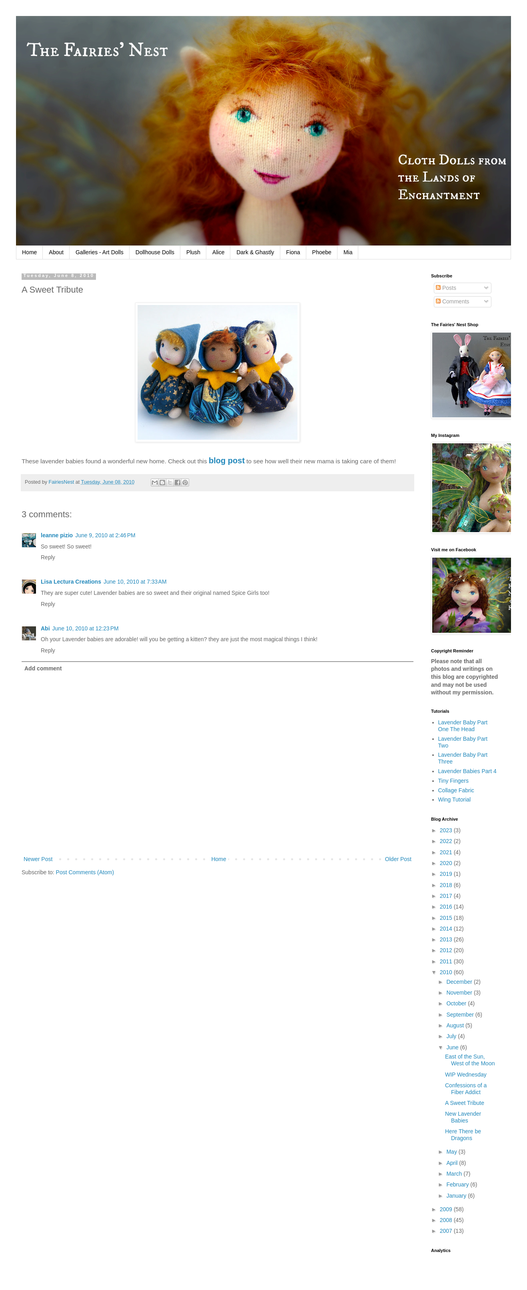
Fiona (293, 252)
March (454, 1173)
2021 (447, 852)
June (453, 1047)
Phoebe (321, 252)
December (459, 982)
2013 (447, 939)
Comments (452, 301)
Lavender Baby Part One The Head (463, 725)
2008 (447, 1220)
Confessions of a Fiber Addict (466, 1088)
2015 (447, 918)
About (56, 252)
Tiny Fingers (453, 781)
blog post (227, 460)
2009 (447, 1209)
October (457, 1003)
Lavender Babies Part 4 (467, 771)
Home (29, 252)
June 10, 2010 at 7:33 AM (135, 581)
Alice (218, 252)
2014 (447, 928)
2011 (447, 961)
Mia (348, 252)
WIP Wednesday (466, 1074)
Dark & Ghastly (255, 252)
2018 (447, 885)
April (452, 1163)
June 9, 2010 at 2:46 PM (105, 535)
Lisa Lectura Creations (71, 581)
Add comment (43, 668)
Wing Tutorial (454, 799)
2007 (447, 1231)
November (459, 992)
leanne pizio (57, 535)
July (452, 1036)
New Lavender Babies (463, 1117)
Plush (193, 252)
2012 (447, 950)
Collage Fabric (456, 790)
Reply (48, 557)
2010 (447, 972)
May (452, 1151)
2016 (447, 906)
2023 (447, 830)
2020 (447, 863)
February (458, 1184)
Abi (45, 628)
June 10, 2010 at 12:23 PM (85, 628)
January (457, 1195)
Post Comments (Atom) (85, 872)
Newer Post (38, 859)
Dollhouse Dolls (155, 252)
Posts (446, 288)
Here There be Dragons (463, 1134)
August (455, 1025)
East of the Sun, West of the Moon (470, 1060)
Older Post (398, 859)
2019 (447, 874)
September (460, 1014)
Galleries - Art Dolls (100, 252)
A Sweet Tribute (464, 1103)
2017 (447, 896)
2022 (447, 841)
